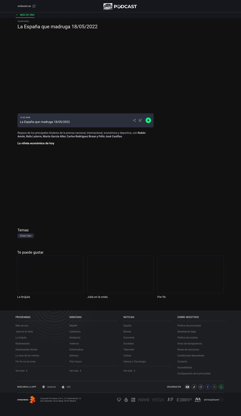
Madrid (75, 323)
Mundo (129, 329)
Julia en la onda (97, 298)
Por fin (161, 298)
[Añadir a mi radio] (140, 122)
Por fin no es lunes (27, 359)
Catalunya (76, 329)
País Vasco (77, 359)
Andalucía (76, 335)
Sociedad (130, 341)
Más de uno (25, 16)
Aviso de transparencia (191, 341)
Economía (130, 335)
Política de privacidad (190, 323)
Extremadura (78, 347)
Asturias (75, 353)
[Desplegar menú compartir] (134, 122)
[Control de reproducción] (148, 121)
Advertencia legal (188, 329)
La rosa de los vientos (29, 353)
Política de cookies (189, 335)
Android (49, 386)
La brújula (23, 298)
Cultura (129, 353)
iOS (66, 386)
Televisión (130, 347)
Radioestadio (24, 341)
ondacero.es (25, 7)
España (129, 323)
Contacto (184, 359)
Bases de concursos (190, 347)
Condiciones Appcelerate (192, 353)
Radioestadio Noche (28, 347)
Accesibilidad (186, 365)
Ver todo (23, 369)
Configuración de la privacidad (195, 371)
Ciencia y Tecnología (136, 359)
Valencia (76, 341)
